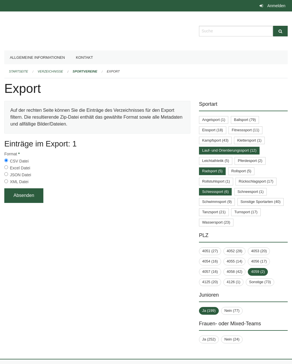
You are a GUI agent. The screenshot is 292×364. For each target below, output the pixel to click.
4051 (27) (210, 251)
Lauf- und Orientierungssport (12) (229, 150)
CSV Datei (19, 161)
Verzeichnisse (50, 71)
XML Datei (19, 181)
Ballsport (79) (245, 120)
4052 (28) (234, 251)
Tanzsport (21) (214, 212)
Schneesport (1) (250, 191)
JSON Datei (20, 175)
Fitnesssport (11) (245, 130)
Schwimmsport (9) (217, 201)
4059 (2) (258, 271)
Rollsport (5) (241, 171)
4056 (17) (259, 261)
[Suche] (280, 31)
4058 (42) (234, 271)
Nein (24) (231, 339)
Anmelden (276, 5)
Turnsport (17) (246, 212)
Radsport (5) (212, 171)
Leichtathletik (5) (215, 160)
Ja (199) (209, 310)
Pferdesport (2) (250, 160)
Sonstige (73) (260, 282)
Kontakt (84, 57)
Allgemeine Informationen (37, 57)
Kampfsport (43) (215, 140)
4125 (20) (210, 282)
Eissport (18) (212, 130)
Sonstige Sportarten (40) (261, 201)
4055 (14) (234, 261)
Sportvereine (85, 71)
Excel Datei (20, 168)
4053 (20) (259, 251)
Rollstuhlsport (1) (216, 181)
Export (113, 71)
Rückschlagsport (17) (256, 181)
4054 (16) (210, 261)
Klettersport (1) (249, 140)
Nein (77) (231, 310)
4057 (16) (210, 271)
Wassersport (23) (216, 222)
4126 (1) (233, 282)
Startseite (18, 71)
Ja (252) (209, 339)
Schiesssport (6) (215, 191)
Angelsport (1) (213, 120)
